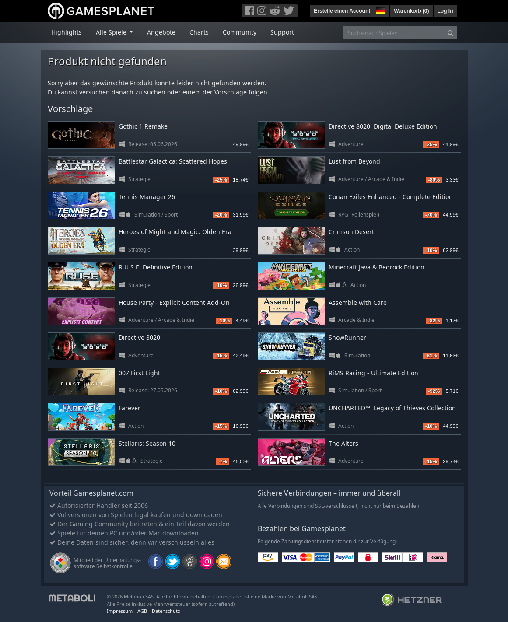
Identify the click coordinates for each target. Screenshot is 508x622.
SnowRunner (347, 337)
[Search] (450, 32)
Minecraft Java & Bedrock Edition (376, 267)
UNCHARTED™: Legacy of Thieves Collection (392, 408)
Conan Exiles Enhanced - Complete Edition (391, 196)
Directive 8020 (139, 337)
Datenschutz (166, 611)
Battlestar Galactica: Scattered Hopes (173, 161)
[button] (379, 9)
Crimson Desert (351, 231)
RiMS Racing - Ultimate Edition (373, 373)
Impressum (120, 611)
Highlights (66, 32)
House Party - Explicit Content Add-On (174, 302)
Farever (129, 408)
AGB (142, 611)
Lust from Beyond (354, 161)
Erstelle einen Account (342, 11)
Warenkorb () (411, 11)
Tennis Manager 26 (147, 196)
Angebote (161, 32)
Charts (199, 32)
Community (239, 32)
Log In (445, 11)
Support (282, 32)
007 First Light (139, 373)
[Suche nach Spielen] (393, 32)
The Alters (343, 443)
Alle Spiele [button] (112, 32)
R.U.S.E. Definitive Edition (156, 267)
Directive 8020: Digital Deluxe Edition (383, 126)
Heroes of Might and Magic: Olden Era (175, 231)
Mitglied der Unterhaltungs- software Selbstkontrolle (107, 563)
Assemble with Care (358, 302)
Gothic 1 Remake (143, 126)
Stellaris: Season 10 (147, 443)
